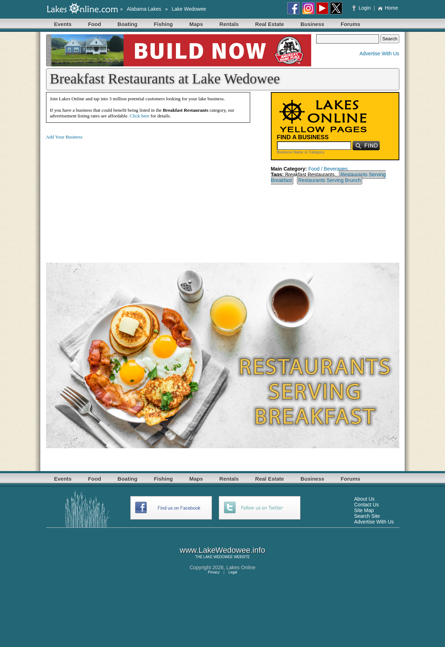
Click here (140, 115)
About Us (364, 499)
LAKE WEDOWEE (218, 557)
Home (388, 8)
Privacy (213, 572)
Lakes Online (241, 567)
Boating (127, 24)
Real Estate (269, 24)
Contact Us (366, 504)
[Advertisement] (106, 196)
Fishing (163, 24)
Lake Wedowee (189, 9)
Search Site (367, 516)
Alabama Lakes (144, 9)
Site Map (364, 510)
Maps (196, 24)
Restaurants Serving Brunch (329, 180)
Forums (350, 24)
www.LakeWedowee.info (222, 550)
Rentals (229, 24)
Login (362, 8)
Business (312, 24)
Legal (232, 572)
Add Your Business (64, 137)
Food (94, 24)
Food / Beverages (328, 169)
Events (63, 24)
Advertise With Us (379, 53)
